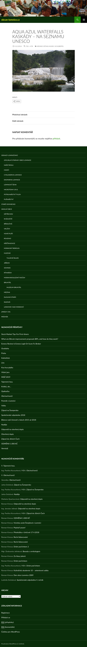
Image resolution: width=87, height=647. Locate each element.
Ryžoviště (8, 219)
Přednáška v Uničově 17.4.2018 (26, 532)
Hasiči (6, 170)
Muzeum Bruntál (14, 287)
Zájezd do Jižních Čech (10, 439)
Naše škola (8, 165)
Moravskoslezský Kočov (14, 278)
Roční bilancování (21, 537)
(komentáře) (7, 627)
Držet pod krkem (20, 561)
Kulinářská (5, 358)
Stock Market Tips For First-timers (15, 334)
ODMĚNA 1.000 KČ (9, 443)
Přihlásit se (5, 617)
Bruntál (7, 282)
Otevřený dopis (7, 434)
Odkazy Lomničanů (9, 155)
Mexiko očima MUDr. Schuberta (50, 46)
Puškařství (8, 199)
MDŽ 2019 (5, 377)
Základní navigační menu (84, 20)
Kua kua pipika (7, 367)
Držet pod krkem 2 (21, 546)
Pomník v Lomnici (8, 401)
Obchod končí (7, 396)
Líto (2, 363)
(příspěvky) (7, 622)
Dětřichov (8, 214)
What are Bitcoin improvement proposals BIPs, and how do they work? (29, 339)
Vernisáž (4, 448)
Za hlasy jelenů (20, 556)
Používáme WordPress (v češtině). (12, 644)
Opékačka (5, 391)
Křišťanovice (9, 243)
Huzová (7, 253)
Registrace (5, 613)
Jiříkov (7, 263)
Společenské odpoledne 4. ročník (30, 580)
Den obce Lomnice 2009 (23, 575)
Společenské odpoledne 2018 (13, 415)
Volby (3, 405)
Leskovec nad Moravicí (14, 307)
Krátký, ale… (6, 386)
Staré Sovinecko (8, 204)
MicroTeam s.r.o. (11, 190)
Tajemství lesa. (7, 382)
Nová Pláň (8, 234)
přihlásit (56, 138)
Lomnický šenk (10, 185)
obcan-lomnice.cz (10, 19)
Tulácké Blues (13, 258)
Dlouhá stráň (10, 297)
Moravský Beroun (11, 248)
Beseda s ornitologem (31, 551)
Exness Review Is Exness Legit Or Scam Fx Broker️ (21, 344)
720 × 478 (29, 46)
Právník (4, 317)
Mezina (7, 292)
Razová (7, 302)
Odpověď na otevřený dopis (12, 429)
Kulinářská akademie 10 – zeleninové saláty (31, 570)
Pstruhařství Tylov (12, 194)
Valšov (7, 229)
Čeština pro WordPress (10, 632)
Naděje (4, 424)
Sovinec (7, 268)
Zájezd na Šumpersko (9, 410)
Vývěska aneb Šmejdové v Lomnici (27, 523)
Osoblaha (5, 348)
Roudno (7, 238)
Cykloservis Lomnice (13, 175)
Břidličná (8, 224)
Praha (3, 353)
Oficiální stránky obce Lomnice (17, 160)
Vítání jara (5, 372)
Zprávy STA (5, 312)
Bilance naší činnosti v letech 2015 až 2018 (18, 420)
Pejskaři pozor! (20, 527)
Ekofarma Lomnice (12, 180)
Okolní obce (6, 209)
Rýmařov (8, 273)
